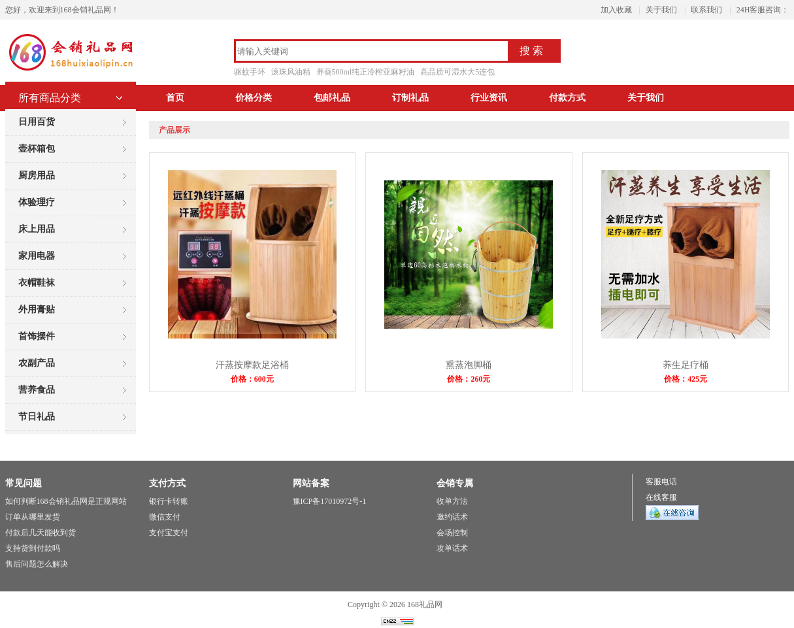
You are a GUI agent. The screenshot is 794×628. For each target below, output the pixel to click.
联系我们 (706, 9)
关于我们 (661, 9)
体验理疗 (36, 202)
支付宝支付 (168, 532)
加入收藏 (616, 9)
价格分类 (253, 98)
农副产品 (36, 363)
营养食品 (36, 390)
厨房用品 (36, 175)
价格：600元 (252, 379)
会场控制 (452, 532)
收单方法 (452, 501)
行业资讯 (489, 98)
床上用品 (36, 229)
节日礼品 (36, 416)
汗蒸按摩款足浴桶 (252, 365)
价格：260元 (468, 379)
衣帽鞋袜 (36, 283)
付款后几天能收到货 (40, 532)
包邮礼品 (332, 98)
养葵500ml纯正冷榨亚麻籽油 (365, 71)
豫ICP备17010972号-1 (330, 501)
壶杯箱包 (36, 149)
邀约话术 (452, 516)
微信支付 (164, 516)
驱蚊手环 (249, 71)
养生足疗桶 (685, 365)
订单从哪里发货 (32, 516)
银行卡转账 (168, 501)
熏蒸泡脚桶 (468, 365)
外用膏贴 (36, 309)
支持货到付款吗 (32, 548)
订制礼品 (410, 98)
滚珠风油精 (290, 71)
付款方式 (567, 98)
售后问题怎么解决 (36, 564)
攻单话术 (452, 548)
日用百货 (36, 122)
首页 (175, 98)
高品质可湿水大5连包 (457, 71)
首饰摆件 (36, 336)
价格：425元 (685, 379)
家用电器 (36, 256)
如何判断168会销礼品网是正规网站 (66, 501)
